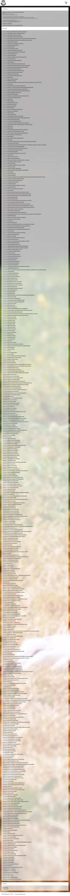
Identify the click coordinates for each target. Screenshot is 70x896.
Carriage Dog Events (11, 708)
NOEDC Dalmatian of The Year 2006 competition (16, 845)
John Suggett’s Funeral (11, 303)
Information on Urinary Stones (13, 838)
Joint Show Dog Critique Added (13, 639)
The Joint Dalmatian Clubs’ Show (13, 244)
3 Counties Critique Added (12, 475)
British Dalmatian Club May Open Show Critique (16, 411)
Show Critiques (10, 732)
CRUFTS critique (10, 112)
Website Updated (10, 629)
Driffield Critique (10, 333)
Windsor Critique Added (12, 408)
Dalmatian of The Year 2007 (12, 794)
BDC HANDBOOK (10, 494)
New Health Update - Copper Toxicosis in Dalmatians (17, 470)
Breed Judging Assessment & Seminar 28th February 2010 (18, 727)
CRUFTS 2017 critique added (12, 482)
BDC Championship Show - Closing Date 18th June (17, 713)
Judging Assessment (11, 843)
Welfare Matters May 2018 (12, 414)
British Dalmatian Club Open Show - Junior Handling (17, 698)
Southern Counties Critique (12, 102)
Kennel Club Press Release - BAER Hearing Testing (17, 598)
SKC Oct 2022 (10, 126)
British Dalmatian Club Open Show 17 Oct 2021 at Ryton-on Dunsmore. (20, 207)
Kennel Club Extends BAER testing (14, 546)
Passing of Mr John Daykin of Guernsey (15, 72)
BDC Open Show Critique (12, 830)
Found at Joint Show (11, 163)
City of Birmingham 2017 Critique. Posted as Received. (17, 421)
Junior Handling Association (12, 723)
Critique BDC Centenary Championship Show (16, 33)
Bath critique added (11, 617)
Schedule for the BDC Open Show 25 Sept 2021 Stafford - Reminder (20, 205)
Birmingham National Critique (13, 367)
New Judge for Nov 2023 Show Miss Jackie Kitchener (17, 89)
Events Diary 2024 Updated (12, 94)
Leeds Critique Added (11, 401)
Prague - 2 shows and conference (13, 600)
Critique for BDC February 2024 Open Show (15, 70)
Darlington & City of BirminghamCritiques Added (16, 855)
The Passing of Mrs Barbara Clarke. (14, 97)
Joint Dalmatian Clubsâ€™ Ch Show (14, 161)
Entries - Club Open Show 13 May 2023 (14, 109)
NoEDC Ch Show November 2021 (13, 158)
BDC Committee (10, 752)
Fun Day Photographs (11, 870)
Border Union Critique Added (13, 404)
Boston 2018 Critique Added (12, 433)
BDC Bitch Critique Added (12, 443)
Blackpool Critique (10, 347)
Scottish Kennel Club (11, 583)
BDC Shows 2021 (10, 230)
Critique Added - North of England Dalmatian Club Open (18, 801)
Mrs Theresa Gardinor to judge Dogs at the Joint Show (17, 556)
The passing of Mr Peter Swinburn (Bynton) (15, 178)
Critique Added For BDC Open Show (14, 619)
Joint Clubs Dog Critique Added (13, 379)
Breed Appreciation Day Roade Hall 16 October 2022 (17, 148)
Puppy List (9, 436)
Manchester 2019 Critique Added (13, 386)
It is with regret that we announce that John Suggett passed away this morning (22, 313)
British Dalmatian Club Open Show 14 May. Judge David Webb (19, 531)
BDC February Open (11, 305)
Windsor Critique (10, 100)
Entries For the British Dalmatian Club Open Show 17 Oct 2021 (19, 200)
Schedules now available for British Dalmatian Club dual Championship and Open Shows (24, 82)
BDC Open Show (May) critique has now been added (17, 551)
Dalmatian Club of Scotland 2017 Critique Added (16, 462)
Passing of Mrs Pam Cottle (12, 279)
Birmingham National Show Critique (14, 808)
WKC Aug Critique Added (12, 457)
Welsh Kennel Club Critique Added (14, 558)
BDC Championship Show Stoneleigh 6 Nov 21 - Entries (18, 192)
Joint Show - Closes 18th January (13, 695)
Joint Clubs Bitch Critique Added (13, 428)
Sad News (9, 553)
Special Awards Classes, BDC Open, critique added (17, 430)
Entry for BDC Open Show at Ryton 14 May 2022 (16, 153)
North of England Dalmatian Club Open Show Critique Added (19, 700)
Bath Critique (9, 99)
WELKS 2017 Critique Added (12, 480)
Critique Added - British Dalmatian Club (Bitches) (16, 809)
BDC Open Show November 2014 (13, 605)
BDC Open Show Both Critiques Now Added (15, 651)
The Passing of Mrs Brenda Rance (13, 219)
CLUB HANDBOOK (11, 654)
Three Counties (10, 674)
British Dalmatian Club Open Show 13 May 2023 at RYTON (18, 117)
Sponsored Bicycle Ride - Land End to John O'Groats (17, 678)
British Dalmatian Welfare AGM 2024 (14, 60)
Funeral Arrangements (11, 114)
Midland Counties (10, 661)
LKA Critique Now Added (12, 543)
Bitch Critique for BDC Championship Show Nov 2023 (17, 67)
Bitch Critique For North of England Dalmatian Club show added (19, 811)
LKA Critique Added (11, 323)
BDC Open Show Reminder (12, 198)
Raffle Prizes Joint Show (12, 306)
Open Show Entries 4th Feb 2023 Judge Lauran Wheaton (18, 122)
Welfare (8, 831)
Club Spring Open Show (12, 791)
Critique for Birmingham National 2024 (14, 50)
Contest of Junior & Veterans (12, 863)
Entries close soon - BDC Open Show (14, 703)
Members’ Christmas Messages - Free (14, 249)
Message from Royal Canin (12, 274)
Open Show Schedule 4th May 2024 (14, 68)
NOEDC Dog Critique (11, 327)
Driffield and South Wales (12, 664)
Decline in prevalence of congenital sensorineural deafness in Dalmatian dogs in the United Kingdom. (26, 269)
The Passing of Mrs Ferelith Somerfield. (15, 149)
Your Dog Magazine (11, 406)
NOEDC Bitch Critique (11, 80)
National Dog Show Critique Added (14, 740)
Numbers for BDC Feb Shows (13, 73)
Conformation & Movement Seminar (14, 673)
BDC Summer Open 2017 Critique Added (15, 477)
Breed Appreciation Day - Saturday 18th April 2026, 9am (13, 12)
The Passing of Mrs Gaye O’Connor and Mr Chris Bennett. (18, 266)
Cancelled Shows (10, 271)
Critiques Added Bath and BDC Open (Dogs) (15, 784)
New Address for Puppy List (12, 426)
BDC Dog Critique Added (12, 448)
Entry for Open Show (11, 173)
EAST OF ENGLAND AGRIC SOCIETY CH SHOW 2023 (17, 129)
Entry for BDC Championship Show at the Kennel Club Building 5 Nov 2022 (21, 141)
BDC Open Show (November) (13, 548)
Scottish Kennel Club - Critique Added (14, 806)
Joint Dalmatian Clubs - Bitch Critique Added (16, 300)
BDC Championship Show (12, 816)
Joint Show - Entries (11, 166)
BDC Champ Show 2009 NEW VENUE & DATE (16, 769)
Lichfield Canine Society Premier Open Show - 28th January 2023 (19, 124)
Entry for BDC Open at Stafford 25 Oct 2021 (15, 202)
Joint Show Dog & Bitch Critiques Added (15, 595)
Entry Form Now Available (12, 728)
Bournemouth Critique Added (13, 143)
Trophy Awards (10, 171)
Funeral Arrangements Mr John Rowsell (15, 284)
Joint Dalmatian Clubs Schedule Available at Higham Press (18, 229)
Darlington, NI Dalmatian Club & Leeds (14, 666)
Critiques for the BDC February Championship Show (13, 25)
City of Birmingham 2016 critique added (15, 514)
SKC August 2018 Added (12, 399)
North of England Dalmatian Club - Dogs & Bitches (17, 615)
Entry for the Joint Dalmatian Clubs (14, 121)
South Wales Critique (11, 337)
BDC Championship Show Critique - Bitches (15, 774)
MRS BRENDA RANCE (11, 215)
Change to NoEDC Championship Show (15, 590)
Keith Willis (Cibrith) (11, 320)
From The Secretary (11, 252)
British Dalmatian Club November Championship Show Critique (19, 40)
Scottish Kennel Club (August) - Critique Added (16, 771)
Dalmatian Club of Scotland (12, 539)
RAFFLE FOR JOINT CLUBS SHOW (14, 168)
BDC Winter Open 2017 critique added (14, 485)
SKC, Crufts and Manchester (12, 679)
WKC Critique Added (11, 413)
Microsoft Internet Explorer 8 (12, 735)
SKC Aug (9, 350)
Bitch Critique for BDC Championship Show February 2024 (18, 65)
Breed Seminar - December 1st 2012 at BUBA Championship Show (20, 656)
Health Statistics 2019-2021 (12, 151)
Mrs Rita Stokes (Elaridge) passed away (15, 533)
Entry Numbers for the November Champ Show (16, 85)
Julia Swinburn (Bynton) (12, 318)
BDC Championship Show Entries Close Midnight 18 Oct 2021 (19, 193)
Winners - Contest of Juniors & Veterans (15, 867)
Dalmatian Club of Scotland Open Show (15, 580)
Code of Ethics (10, 747)
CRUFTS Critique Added (12, 374)
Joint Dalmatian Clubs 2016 (12, 538)
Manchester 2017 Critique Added (13, 441)
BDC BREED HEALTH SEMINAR (13, 458)
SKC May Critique (10, 107)
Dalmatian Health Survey (12, 642)
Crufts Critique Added (11, 593)
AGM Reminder (10, 154)
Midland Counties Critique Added (13, 440)
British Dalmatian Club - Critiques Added (15, 754)
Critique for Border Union (12, 53)
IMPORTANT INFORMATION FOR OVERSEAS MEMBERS (18, 492)
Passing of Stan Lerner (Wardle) (13, 276)
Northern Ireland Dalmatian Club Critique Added (16, 445)
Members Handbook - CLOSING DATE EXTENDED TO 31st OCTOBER (20, 764)
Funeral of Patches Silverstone (13, 517)
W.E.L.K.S (9, 686)
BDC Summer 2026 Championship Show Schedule (17, 31)
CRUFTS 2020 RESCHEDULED (13, 242)
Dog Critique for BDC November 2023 (14, 75)
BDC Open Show (10, 848)
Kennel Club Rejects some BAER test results (16, 592)
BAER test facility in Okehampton (13, 568)
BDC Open (9, 681)
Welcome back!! (10, 840)
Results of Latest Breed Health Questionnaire (16, 237)
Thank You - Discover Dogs (12, 156)
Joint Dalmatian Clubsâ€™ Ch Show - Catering (16, 165)
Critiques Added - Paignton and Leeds (14, 776)
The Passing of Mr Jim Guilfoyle (13, 261)
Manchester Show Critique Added (13, 744)
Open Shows (9, 865)
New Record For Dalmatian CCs (13, 468)
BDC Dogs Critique (11, 330)
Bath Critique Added (11, 409)
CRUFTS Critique (10, 62)
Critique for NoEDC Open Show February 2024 (16, 63)
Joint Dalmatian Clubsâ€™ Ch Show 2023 (15, 116)
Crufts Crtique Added (11, 715)
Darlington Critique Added (12, 450)
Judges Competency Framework (13, 472)
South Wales (9, 652)
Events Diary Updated (11, 507)
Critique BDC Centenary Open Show (14, 35)
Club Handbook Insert (11, 637)
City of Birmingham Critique (12, 48)
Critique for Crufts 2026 (7, 23)
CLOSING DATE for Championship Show (15, 737)
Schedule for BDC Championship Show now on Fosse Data (18, 203)
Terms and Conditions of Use (20, 894)
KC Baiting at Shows (11, 522)
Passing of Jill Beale (11, 291)
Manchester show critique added (13, 597)
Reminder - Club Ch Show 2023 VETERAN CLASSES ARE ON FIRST (20, 87)
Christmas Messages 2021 (12, 197)
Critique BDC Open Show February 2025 (15, 36)
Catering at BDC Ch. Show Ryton (13, 210)
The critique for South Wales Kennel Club (15, 43)
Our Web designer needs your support (14, 668)
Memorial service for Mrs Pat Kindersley (15, 180)
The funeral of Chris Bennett (12, 264)
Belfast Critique (10, 136)
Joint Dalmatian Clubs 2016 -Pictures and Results (16, 534)
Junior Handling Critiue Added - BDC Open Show (16, 683)
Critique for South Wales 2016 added (14, 504)
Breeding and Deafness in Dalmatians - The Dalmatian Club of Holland (20, 224)
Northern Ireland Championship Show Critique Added (17, 762)
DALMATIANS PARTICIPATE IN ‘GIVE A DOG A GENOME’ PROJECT (20, 526)
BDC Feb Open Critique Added (13, 376)
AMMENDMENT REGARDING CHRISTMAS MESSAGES (17, 246)
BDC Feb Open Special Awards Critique (14, 311)
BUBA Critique (10, 77)
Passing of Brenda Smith (12, 286)
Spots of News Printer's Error (13, 239)
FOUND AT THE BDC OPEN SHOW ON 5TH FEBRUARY (17, 170)
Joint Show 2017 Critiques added (13, 484)
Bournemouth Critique (11, 55)
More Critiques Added (11, 730)
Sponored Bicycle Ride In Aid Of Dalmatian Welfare (17, 693)
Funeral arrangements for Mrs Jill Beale (15, 288)
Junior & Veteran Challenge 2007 (13, 803)
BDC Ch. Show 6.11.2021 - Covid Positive (15, 188)
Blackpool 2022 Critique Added (13, 119)
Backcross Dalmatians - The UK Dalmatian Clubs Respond (18, 722)
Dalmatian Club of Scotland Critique (14, 357)
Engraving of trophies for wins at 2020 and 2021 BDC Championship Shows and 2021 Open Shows (26, 176)
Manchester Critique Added (12, 644)
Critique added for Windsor (12, 877)
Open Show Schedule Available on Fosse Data (16, 185)
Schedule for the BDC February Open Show (15, 131)
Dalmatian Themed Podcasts (12, 45)
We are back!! (10, 659)
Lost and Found (10, 190)
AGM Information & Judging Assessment (15, 835)
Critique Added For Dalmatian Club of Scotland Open (17, 607)
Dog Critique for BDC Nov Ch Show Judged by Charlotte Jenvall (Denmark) (21, 38)
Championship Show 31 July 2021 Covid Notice (16, 232)
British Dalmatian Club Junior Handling (14, 669)
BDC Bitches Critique (11, 335)
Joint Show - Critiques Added (13, 688)
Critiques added (10, 875)
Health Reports (10, 602)
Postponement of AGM (11, 296)
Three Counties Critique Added (13, 826)
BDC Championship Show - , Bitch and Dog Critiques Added (18, 575)
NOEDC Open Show (11, 833)
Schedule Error (10, 220)
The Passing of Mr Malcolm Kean (13, 251)
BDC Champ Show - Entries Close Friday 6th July (16, 825)
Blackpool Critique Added (12, 467)
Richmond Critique (11, 46)
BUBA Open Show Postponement (13, 298)
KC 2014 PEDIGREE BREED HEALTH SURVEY (16, 536)
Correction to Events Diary (12, 423)
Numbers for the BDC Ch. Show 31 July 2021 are (16, 217)
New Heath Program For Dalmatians (14, 541)
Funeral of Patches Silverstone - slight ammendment (17, 516)
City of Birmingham (11, 338)
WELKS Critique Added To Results (14, 587)
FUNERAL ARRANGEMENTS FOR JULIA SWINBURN (17, 308)
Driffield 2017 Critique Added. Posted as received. (16, 418)
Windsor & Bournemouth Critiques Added (15, 767)
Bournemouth (10, 563)
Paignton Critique (10, 565)
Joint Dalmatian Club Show (12, 850)
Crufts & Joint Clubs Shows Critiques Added (15, 789)
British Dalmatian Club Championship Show (15, 227)
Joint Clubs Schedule (11, 183)
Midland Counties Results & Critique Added (15, 759)
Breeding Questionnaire (12, 259)
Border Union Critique (11, 362)
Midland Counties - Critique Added (14, 798)
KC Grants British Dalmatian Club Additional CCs (16, 212)
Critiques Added (10, 781)
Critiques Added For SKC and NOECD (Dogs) (16, 782)
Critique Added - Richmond (12, 804)
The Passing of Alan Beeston (12, 273)
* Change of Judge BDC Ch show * (14, 394)
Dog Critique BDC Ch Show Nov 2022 (14, 134)
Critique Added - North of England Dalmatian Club (17, 813)
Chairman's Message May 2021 (13, 234)
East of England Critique (12, 352)
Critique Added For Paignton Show (14, 710)
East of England (10, 566)
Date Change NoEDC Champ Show (14, 92)
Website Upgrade (10, 862)
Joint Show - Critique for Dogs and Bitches (15, 717)
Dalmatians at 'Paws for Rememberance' (15, 377)
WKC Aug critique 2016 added (13, 509)
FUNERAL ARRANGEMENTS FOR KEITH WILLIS (17, 315)
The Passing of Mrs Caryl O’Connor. (14, 256)
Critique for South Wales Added (13, 823)
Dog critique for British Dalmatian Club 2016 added (17, 495)
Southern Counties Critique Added (14, 614)
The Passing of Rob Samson (12, 257)
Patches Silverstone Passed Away (13, 519)
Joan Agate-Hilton (10, 755)
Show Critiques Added (11, 853)
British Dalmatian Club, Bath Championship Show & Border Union (20, 671)
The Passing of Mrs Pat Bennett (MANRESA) (15, 146)
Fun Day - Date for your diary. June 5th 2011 (15, 691)
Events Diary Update (11, 58)
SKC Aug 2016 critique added (13, 511)
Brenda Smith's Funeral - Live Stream (14, 281)
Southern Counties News (12, 222)
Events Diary (9, 139)
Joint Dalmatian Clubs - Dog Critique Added (15, 301)
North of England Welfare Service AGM (14, 529)
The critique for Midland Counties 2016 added (16, 502)
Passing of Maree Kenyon (12, 278)
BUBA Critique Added (11, 325)
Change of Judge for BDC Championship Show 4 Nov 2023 (18, 90)
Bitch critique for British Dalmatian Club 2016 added (17, 499)
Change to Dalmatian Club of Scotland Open (15, 588)
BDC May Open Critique (11, 104)
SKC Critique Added (11, 571)
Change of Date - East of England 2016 (14, 524)
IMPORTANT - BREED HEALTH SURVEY (15, 632)
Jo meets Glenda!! (10, 857)
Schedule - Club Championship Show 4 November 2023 (18, 95)
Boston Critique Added (11, 718)
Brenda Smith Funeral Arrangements (14, 283)
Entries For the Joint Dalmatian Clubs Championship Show (18, 225)
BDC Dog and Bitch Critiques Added (14, 387)
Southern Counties (11, 676)
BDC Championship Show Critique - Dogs (15, 777)
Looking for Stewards (11, 175)
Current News (5, 887)
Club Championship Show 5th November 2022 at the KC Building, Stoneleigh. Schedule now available (26, 144)
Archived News (5, 888)
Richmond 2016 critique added (13, 512)
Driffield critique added (11, 497)
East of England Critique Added (13, 403)
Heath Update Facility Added (12, 487)
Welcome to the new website (12, 818)
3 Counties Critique (11, 360)
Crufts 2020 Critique (11, 293)
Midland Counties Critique (12, 41)
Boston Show (10, 757)
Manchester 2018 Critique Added (13, 431)
